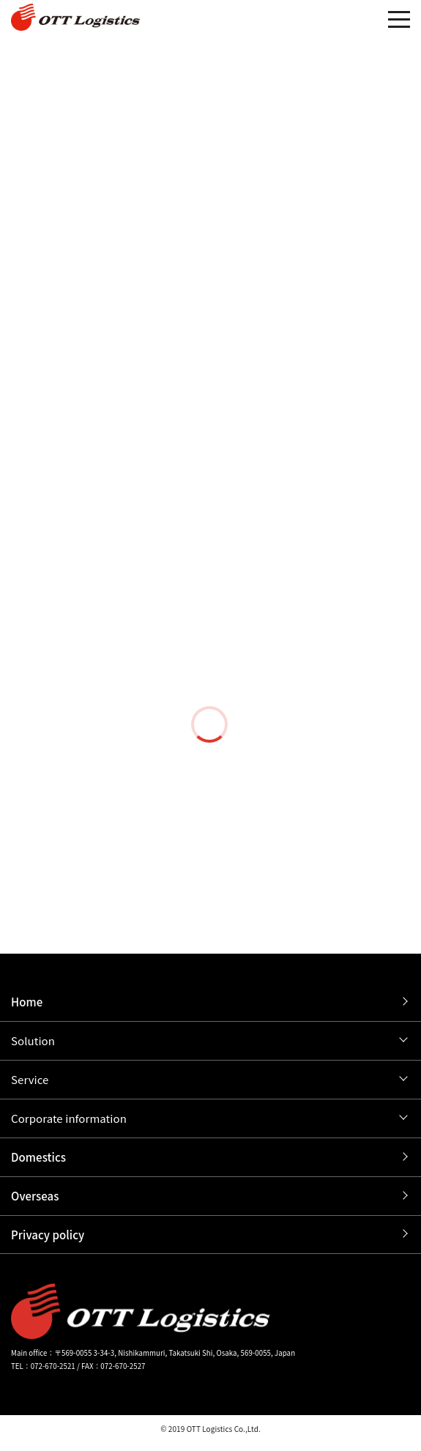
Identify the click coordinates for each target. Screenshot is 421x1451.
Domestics (38, 1157)
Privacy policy (47, 1234)
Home (26, 1001)
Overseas (35, 1195)
